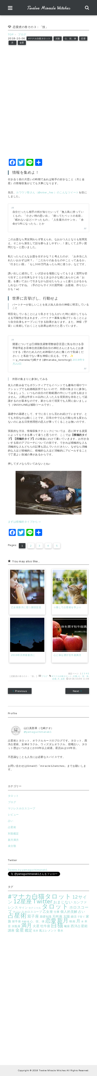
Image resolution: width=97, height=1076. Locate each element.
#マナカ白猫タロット (39, 38)
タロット (13, 795)
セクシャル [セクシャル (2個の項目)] (35, 907)
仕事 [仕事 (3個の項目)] (57, 912)
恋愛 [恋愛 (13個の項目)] (50, 920)
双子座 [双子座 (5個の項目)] (33, 916)
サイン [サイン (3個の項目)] (23, 908)
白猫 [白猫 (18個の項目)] (57, 925)
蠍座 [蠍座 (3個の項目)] (67, 926)
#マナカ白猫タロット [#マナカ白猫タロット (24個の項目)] (40, 896)
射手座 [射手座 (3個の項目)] (16, 921)
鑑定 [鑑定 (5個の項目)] (28, 930)
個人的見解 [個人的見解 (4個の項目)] (68, 912)
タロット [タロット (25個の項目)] (55, 906)
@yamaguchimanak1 (38, 731)
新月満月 (13, 839)
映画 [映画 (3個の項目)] (72, 921)
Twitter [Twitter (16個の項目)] (42, 901)
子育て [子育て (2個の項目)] (81, 916)
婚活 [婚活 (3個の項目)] (74, 916)
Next (77, 691)
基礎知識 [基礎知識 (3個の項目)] (46, 916)
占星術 (12, 827)
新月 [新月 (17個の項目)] (63, 920)
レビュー (13, 814)
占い (10, 820)
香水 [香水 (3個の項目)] (60, 930)
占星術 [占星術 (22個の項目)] (17, 915)
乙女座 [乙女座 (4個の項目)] (48, 912)
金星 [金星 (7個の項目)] (19, 930)
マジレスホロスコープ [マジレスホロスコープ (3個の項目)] (27, 912)
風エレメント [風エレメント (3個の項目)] (48, 930)
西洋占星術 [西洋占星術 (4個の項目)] (79, 926)
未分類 (12, 846)
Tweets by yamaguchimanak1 (28, 869)
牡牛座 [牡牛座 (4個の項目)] (45, 926)
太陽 (57, 38)
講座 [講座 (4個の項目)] (11, 930)
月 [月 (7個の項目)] (78, 920)
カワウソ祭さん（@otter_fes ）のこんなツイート (47, 192)
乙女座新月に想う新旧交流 (26, 607)
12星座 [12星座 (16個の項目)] (22, 901)
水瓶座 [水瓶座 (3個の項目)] (16, 926)
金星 (22, 42)
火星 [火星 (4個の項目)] (36, 926)
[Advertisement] (48, 102)
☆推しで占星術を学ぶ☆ (67, 607)
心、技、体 (70, 38)
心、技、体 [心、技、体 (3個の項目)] (37, 921)
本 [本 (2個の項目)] (82, 921)
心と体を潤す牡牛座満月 (67, 655)
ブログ (44, 676)
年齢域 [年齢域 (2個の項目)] (25, 921)
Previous (20, 691)
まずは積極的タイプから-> (24, 521)
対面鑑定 (13, 833)
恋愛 (83, 38)
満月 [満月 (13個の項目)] (26, 925)
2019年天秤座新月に (23, 655)
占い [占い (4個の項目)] (81, 912)
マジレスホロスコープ (21, 808)
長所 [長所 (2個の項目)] (35, 930)
